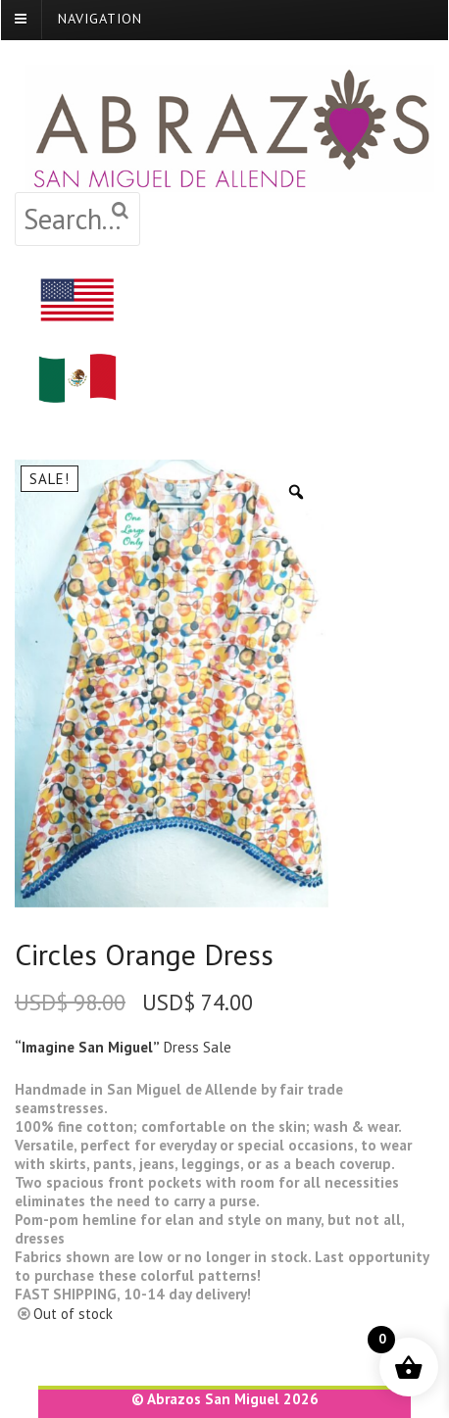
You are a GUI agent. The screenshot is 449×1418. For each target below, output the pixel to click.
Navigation (100, 18)
